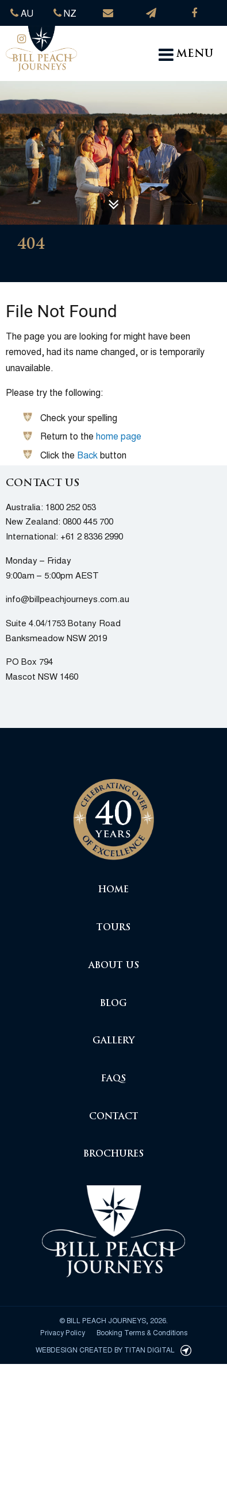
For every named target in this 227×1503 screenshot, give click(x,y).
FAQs (113, 1079)
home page (118, 435)
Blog (113, 1004)
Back (87, 454)
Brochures (113, 1154)
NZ (64, 13)
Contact (113, 1117)
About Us (114, 966)
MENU (186, 54)
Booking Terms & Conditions (142, 1332)
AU (21, 13)
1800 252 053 (70, 506)
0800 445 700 (88, 521)
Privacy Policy (62, 1332)
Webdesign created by (113, 1349)
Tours (113, 928)
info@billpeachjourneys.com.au (67, 598)
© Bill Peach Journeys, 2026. (113, 1320)
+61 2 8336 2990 (91, 536)
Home (113, 890)
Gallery (113, 1041)
